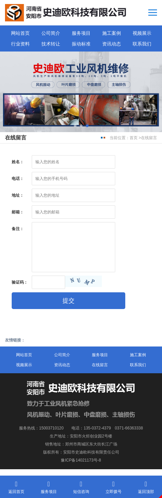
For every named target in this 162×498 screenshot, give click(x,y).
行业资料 (20, 43)
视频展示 (142, 33)
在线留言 (149, 137)
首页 (134, 137)
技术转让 (50, 43)
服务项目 (81, 33)
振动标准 (81, 43)
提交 (68, 300)
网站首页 (20, 33)
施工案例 (111, 33)
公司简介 (50, 33)
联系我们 (142, 43)
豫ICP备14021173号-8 (81, 460)
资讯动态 (111, 43)
